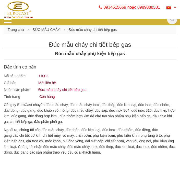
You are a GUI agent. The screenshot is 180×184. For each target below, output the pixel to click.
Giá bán (10, 83)
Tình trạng (12, 97)
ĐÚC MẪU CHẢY (46, 30)
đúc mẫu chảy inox (85, 105)
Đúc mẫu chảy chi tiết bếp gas (93, 30)
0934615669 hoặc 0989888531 (129, 7)
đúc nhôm (161, 105)
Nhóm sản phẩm (17, 90)
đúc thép (108, 105)
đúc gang (28, 110)
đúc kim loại (126, 105)
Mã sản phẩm (15, 76)
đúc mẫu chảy (56, 105)
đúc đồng (11, 110)
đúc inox (144, 105)
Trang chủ (16, 30)
